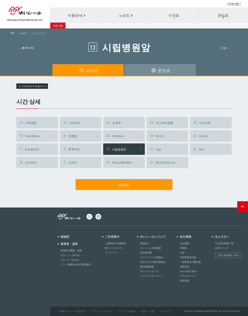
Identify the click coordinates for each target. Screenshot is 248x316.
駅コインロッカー (114, 248)
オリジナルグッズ (149, 271)
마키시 (167, 136)
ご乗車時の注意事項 (115, 243)
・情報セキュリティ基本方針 (71, 311)
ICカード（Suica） (71, 259)
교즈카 (80, 162)
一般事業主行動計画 (190, 262)
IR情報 (183, 248)
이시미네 (37, 162)
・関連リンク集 (146, 311)
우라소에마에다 (124, 162)
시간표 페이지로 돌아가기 (32, 86)
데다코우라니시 (167, 162)
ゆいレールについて (153, 236)
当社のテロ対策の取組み (153, 262)
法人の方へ (222, 236)
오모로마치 (37, 149)
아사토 (211, 136)
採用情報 (184, 280)
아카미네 (80, 122)
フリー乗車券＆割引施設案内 (76, 264)
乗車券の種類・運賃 (71, 250)
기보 (224, 47)
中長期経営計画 (188, 257)
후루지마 (26, 47)
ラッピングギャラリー (151, 276)
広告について (222, 248)
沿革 (182, 252)
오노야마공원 (167, 122)
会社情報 (185, 236)
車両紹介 (144, 243)
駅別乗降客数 (147, 266)
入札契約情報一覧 (224, 243)
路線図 (65, 236)
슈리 (211, 149)
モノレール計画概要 (150, 248)
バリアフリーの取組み (151, 257)
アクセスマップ (188, 276)
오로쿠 (124, 122)
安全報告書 (146, 252)
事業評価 (184, 266)
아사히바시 (37, 136)
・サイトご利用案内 (126, 311)
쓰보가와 (211, 122)
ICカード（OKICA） (71, 255)
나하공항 (37, 122)
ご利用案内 (112, 236)
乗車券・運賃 (69, 244)
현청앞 (80, 136)
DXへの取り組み (188, 271)
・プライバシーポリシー (101, 311)
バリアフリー (112, 252)
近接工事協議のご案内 (228, 255)
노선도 (144, 184)
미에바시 (124, 136)
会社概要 (184, 243)
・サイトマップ (165, 311)
